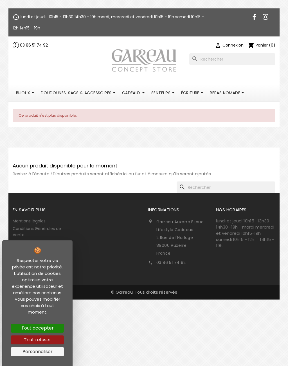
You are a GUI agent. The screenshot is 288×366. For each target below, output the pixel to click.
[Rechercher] (232, 59)
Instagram (265, 16)
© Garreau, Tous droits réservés (144, 292)
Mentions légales (29, 221)
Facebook (254, 16)
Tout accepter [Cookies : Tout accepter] (37, 328)
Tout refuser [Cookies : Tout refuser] (37, 340)
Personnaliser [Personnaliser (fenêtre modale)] (37, 351)
